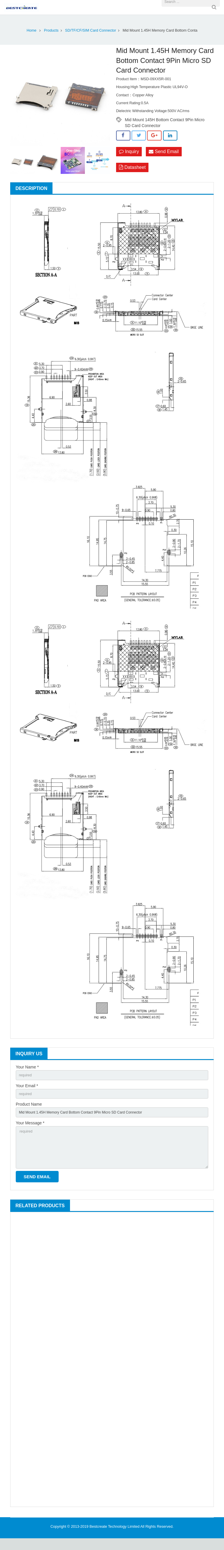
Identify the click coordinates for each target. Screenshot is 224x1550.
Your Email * (27, 1087)
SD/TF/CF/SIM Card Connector (90, 30)
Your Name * (27, 1067)
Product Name (29, 1107)
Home (31, 30)
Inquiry (129, 151)
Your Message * (30, 1128)
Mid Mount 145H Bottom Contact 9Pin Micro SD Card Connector (164, 120)
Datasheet (132, 168)
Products (51, 30)
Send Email (163, 151)
